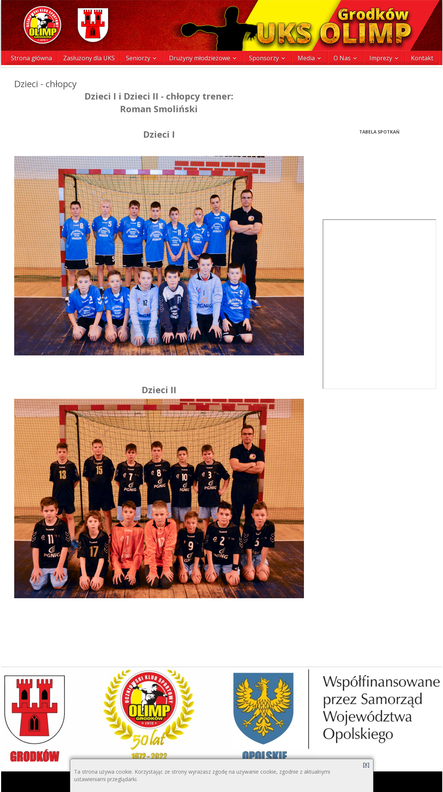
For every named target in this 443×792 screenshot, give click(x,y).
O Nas (342, 58)
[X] (366, 764)
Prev (327, 89)
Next (433, 89)
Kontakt (422, 58)
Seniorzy (138, 58)
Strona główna (31, 58)
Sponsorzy (264, 58)
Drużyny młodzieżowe (199, 58)
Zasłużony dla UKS (89, 58)
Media (306, 58)
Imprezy (380, 58)
